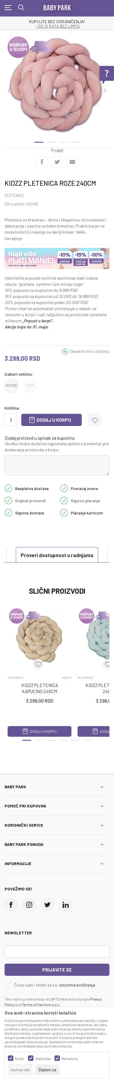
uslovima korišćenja (77, 984)
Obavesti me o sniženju (89, 351)
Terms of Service (36, 1004)
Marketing (69, 1058)
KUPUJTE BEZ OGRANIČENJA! (57, 21)
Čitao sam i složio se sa (54, 985)
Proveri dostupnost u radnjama (57, 555)
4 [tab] (75, 142)
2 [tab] (51, 142)
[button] (95, 420)
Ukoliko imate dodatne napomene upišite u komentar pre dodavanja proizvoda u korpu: (57, 446)
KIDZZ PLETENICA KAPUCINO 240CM (39, 688)
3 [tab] (63, 142)
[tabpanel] (57, 86)
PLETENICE (14, 196)
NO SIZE (11, 385)
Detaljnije (13, 238)
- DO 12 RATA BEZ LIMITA (57, 26)
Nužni (19, 1058)
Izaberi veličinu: (19, 374)
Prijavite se (57, 969)
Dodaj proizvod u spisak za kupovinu (40, 438)
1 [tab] (38, 142)
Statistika (42, 1058)
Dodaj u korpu (53, 420)
